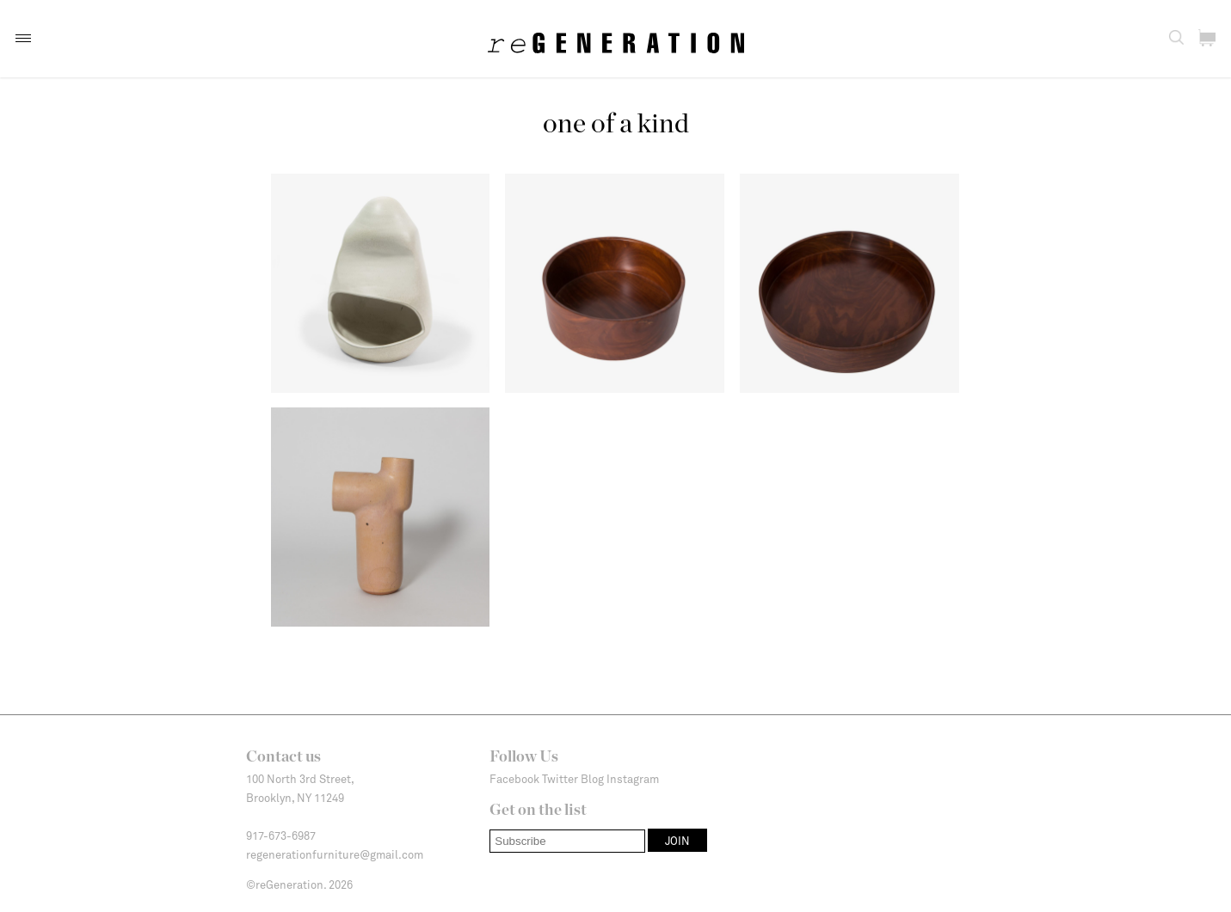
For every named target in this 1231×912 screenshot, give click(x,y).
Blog (592, 779)
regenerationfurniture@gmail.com (334, 854)
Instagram (632, 779)
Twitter (560, 779)
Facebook (514, 779)
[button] (23, 38)
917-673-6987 (281, 835)
